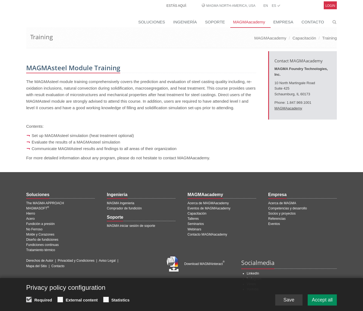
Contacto (58, 266)
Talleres (193, 219)
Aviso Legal (107, 261)
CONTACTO (312, 22)
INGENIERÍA (185, 22)
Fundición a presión (40, 224)
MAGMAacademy (249, 22)
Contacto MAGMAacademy (207, 234)
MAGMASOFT (37, 208)
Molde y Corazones (40, 234)
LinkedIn (253, 273)
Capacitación (304, 38)
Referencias (277, 219)
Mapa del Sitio (36, 266)
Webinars (194, 229)
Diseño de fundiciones (42, 240)
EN (265, 6)
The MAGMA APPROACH (45, 203)
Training (329, 38)
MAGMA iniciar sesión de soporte (131, 226)
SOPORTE (215, 22)
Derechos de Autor (39, 261)
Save (287, 301)
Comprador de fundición (124, 208)
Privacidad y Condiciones (76, 261)
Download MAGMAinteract (204, 264)
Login (330, 5)
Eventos (274, 224)
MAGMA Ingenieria (120, 203)
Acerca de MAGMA (282, 203)
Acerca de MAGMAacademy (208, 203)
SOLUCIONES (151, 22)
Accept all (321, 301)
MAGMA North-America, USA (230, 6)
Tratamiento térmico (40, 250)
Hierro (30, 213)
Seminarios (195, 224)
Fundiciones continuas (42, 245)
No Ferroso (34, 229)
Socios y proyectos (282, 213)
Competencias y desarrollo (287, 208)
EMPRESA (283, 22)
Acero (30, 219)
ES (276, 6)
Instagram (254, 279)
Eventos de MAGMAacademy (208, 208)
